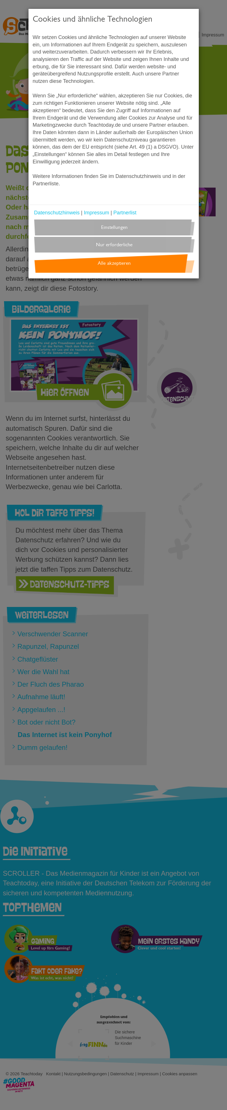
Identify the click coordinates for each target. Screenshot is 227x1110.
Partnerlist (124, 213)
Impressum (96, 213)
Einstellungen (114, 227)
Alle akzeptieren (114, 263)
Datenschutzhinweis (57, 213)
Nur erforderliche (114, 245)
